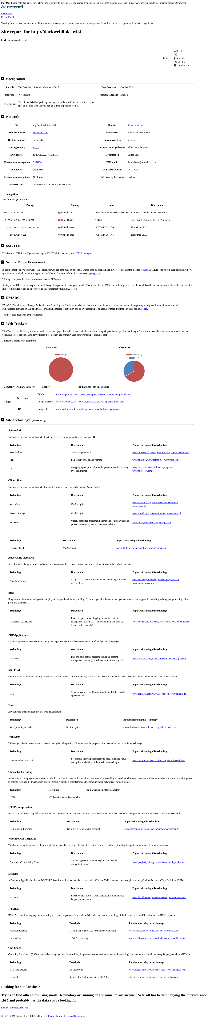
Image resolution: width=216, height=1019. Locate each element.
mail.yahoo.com (170, 977)
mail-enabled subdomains (180, 285)
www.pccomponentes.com (92, 394)
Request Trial (21, 1007)
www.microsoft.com (142, 471)
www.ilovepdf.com (176, 760)
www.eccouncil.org (141, 502)
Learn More (6, 13)
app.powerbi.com (159, 862)
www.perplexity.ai (141, 862)
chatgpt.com (165, 522)
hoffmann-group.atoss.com (145, 522)
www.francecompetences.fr (165, 502)
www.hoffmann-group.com (107, 409)
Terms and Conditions (74, 1016)
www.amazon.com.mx (151, 829)
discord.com (135, 977)
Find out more (8, 1007)
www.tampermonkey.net (67, 394)
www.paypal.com (137, 969)
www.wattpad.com (177, 658)
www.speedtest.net (156, 969)
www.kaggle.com (85, 409)
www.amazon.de (140, 760)
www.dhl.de (122, 548)
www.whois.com (171, 460)
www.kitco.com (178, 938)
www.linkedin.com (141, 897)
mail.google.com (177, 862)
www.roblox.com (157, 760)
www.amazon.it (136, 548)
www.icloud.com (140, 513)
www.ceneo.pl (139, 506)
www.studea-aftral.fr (66, 409)
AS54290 (37, 162)
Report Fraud (7, 17)
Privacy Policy (55, 1016)
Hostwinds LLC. (40, 132)
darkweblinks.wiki (136, 125)
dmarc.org (142, 309)
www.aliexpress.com (175, 969)
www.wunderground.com (119, 394)
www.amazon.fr (171, 829)
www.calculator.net (180, 452)
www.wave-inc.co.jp (66, 401)
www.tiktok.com (137, 930)
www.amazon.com (177, 897)
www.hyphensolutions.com (111, 401)
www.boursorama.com (156, 548)
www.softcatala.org (149, 727)
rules (145, 270)
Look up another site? (15, 40)
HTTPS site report (83, 253)
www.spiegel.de (178, 693)
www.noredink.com (181, 621)
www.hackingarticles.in (140, 938)
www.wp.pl (164, 621)
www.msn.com (171, 930)
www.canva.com (159, 897)
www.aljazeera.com (141, 658)
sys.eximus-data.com (152, 977)
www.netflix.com (154, 930)
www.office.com (157, 513)
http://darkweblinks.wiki (44, 125)
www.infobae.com (160, 693)
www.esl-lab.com (131, 727)
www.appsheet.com (141, 693)
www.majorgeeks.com (168, 579)
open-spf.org (94, 273)
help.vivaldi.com (168, 727)
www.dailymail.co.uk (87, 401)
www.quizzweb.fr (140, 452)
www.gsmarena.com (160, 452)
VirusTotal (53, 155)
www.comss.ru (154, 460)
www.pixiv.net (139, 460)
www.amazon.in (132, 829)
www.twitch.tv (139, 467)
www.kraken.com (161, 938)
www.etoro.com (159, 658)
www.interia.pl (174, 513)
